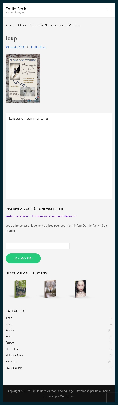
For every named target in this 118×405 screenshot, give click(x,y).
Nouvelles (11, 361)
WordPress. (67, 396)
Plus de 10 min (14, 367)
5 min (9, 324)
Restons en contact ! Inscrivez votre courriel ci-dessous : (41, 216)
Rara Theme (102, 391)
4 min (9, 317)
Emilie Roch (16, 8)
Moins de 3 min (14, 355)
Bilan (8, 336)
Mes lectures (13, 349)
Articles (22, 25)
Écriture (10, 342)
